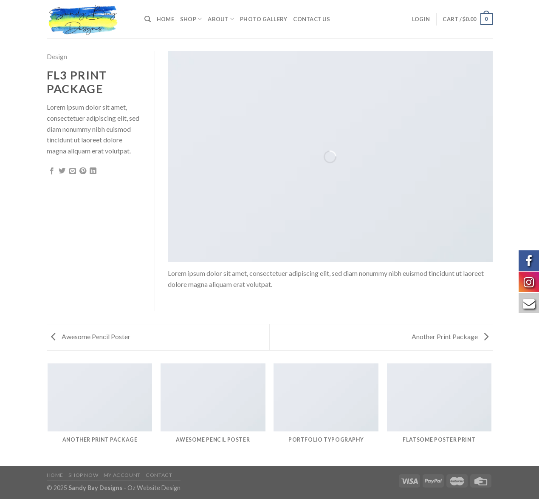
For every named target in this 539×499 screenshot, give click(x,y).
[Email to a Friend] (72, 171)
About (221, 19)
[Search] (147, 19)
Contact (159, 475)
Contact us (311, 19)
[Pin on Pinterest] (82, 171)
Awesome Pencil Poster (90, 336)
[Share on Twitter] (62, 171)
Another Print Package (450, 336)
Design (57, 56)
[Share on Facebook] (51, 171)
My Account (122, 475)
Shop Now (83, 475)
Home (165, 19)
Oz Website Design (154, 487)
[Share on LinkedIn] (93, 171)
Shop (191, 19)
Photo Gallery (263, 19)
